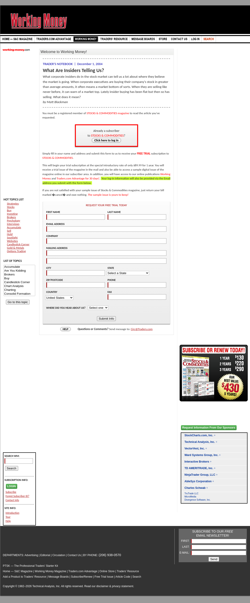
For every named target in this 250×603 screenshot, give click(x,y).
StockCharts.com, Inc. (199, 435)
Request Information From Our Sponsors (208, 427)
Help (8, 521)
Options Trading (16, 251)
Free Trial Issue (103, 576)
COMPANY (52, 236)
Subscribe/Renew (81, 576)
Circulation (58, 555)
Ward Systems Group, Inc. (201, 455)
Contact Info (12, 500)
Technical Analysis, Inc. (200, 442)
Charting (19, 290)
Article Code (122, 576)
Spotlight (12, 237)
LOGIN (11, 486)
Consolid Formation (19, 294)
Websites (12, 241)
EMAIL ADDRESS (55, 224)
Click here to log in (106, 140)
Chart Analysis (19, 286)
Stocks (11, 207)
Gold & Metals (15, 247)
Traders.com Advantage (83, 571)
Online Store (107, 571)
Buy (9, 210)
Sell (9, 230)
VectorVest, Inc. (195, 448)
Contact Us (74, 555)
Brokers (11, 217)
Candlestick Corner (18, 244)
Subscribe (11, 492)
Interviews (13, 224)
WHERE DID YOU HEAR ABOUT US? (66, 307)
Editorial (45, 555)
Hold (10, 234)
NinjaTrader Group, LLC (200, 474)
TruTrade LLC (192, 493)
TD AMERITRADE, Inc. (199, 468)
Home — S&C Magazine (18, 571)
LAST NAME (114, 212)
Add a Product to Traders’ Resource (24, 576)
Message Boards (58, 576)
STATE (111, 268)
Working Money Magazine (50, 571)
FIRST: (185, 541)
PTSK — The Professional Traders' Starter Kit (30, 565)
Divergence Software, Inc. (198, 500)
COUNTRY (51, 292)
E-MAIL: (185, 552)
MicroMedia (190, 496)
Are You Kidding (19, 271)
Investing (12, 213)
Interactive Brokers (197, 461)
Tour (8, 517)
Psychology (13, 220)
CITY (48, 268)
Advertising (31, 555)
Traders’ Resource (128, 571)
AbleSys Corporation (198, 481)
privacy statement (122, 586)
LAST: (186, 546)
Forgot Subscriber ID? (17, 496)
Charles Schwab (195, 488)
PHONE (112, 280)
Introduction (13, 512)
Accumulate (14, 227)
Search (136, 576)
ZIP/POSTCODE (54, 280)
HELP (65, 329)
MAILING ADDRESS (57, 248)
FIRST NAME (53, 212)
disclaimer (102, 586)
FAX (110, 292)
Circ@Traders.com (142, 329)
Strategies (13, 203)
